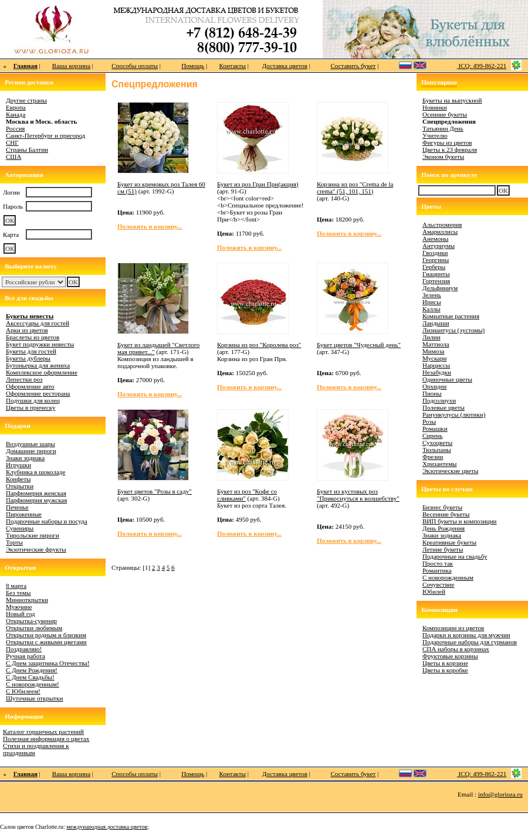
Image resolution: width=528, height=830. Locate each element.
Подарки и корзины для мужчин (466, 634)
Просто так (437, 563)
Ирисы (431, 301)
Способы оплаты (134, 65)
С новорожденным (447, 577)
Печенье (17, 507)
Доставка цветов (284, 65)
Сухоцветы (437, 442)
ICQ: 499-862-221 (481, 65)
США (13, 156)
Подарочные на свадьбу (454, 556)
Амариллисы (440, 231)
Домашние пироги (31, 450)
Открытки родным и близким (46, 634)
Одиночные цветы (447, 379)
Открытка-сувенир (31, 620)
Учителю (435, 135)
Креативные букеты (449, 542)
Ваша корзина (71, 65)
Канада (15, 114)
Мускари (434, 358)
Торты (14, 542)
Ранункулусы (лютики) (453, 414)
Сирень (432, 435)
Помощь (192, 65)
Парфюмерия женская (36, 492)
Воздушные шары (30, 443)
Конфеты (18, 478)
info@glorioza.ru (500, 794)
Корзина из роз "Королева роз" (259, 344)
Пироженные (24, 514)
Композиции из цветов (453, 627)
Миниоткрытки (27, 599)
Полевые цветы (443, 407)
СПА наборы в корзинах (455, 648)
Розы (429, 421)
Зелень (431, 294)
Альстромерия (442, 224)
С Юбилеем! (23, 691)
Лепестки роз (24, 379)
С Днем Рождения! (31, 669)
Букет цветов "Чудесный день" (359, 344)
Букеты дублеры (28, 358)
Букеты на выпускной (452, 100)
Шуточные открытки (34, 698)
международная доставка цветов (106, 827)
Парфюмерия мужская (36, 500)
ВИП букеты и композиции (459, 521)
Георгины (435, 259)
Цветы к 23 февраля (449, 149)
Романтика (437, 570)
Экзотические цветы (450, 470)
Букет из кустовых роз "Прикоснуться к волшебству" (358, 495)
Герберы (433, 266)
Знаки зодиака (25, 457)
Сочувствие (438, 584)
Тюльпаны (436, 449)
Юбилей (433, 591)
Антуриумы (438, 245)
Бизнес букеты (442, 507)
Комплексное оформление (41, 372)
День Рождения (443, 528)
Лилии (431, 337)
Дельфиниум (440, 287)
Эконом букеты (443, 156)
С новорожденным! (32, 684)
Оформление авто (30, 386)
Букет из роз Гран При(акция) (258, 184)
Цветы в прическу (30, 407)
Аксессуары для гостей (37, 322)
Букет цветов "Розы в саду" (154, 491)
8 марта (16, 585)
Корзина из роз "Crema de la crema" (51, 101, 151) (355, 188)
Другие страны (26, 100)
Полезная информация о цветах (46, 738)
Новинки (434, 107)
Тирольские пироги (32, 535)
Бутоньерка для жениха (38, 365)
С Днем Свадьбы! (30, 677)
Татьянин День (442, 128)
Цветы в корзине (445, 662)
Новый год (20, 613)
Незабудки (436, 372)
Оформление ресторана (38, 393)
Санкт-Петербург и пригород (45, 135)
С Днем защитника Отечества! (47, 662)
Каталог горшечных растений (43, 731)
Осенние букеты (444, 114)
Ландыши (435, 322)
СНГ (12, 142)
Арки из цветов (27, 330)
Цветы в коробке (445, 669)
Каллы (431, 308)
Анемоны (435, 238)
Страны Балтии (27, 149)
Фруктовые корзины (450, 655)
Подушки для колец (33, 400)
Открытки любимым (34, 627)
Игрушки (18, 464)
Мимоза (433, 351)
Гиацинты (436, 273)
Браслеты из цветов (32, 337)
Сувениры (19, 528)
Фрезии (432, 456)
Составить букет (352, 65)
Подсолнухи (439, 400)
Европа (16, 107)
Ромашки (435, 428)
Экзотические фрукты (36, 549)
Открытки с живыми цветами (46, 641)
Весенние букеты (446, 514)
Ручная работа (25, 655)
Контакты (232, 65)
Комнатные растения (450, 315)
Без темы (18, 592)
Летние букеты (442, 549)
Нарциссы (436, 365)
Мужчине (19, 606)
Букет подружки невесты (40, 344)
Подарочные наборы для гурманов (469, 641)
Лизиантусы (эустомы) (453, 330)
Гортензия (436, 280)
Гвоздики (435, 252)
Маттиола (435, 344)
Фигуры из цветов (447, 142)
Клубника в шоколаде (35, 471)
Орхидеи (434, 386)
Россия (15, 128)
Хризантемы (439, 463)
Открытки (19, 485)
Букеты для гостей (31, 351)
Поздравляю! (24, 648)
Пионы (432, 393)
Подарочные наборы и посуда (46, 521)
